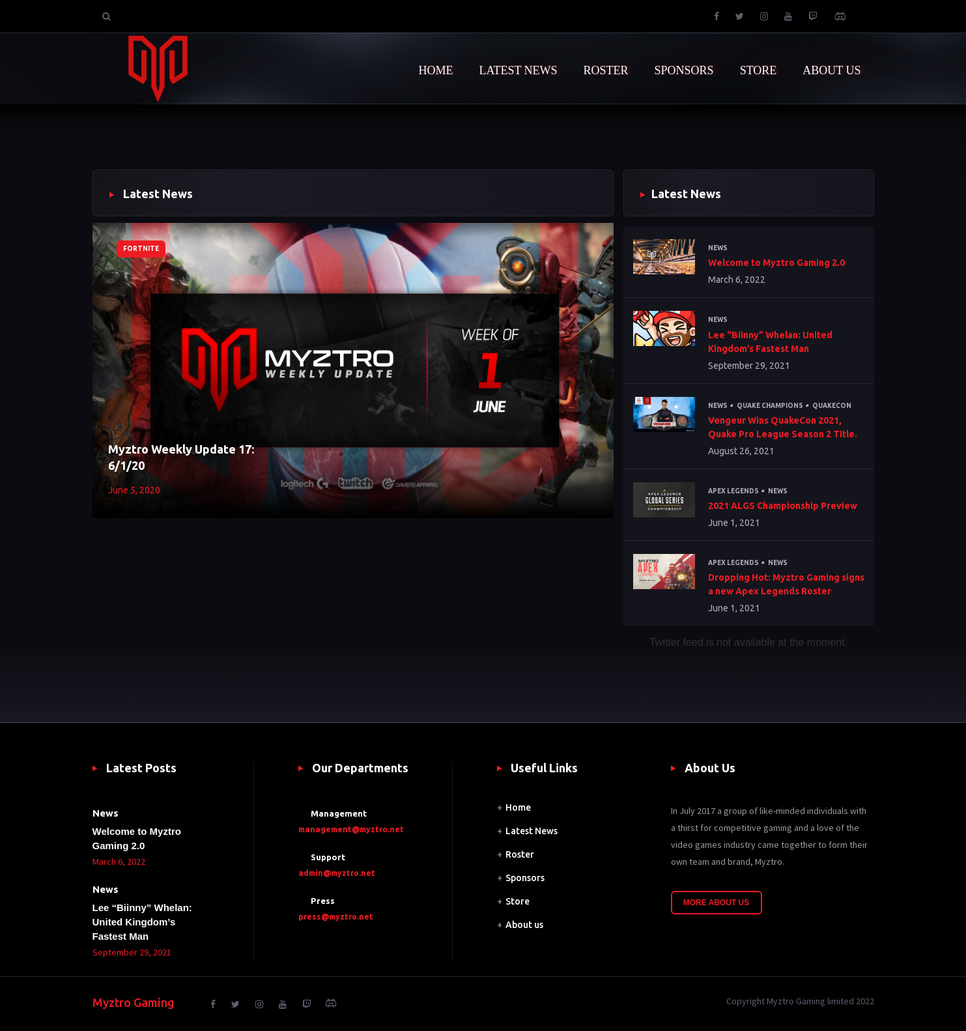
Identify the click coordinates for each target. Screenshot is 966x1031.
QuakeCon (831, 405)
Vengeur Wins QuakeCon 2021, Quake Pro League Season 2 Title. (782, 427)
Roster (519, 854)
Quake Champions (770, 405)
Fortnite (141, 248)
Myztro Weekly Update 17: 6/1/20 (181, 457)
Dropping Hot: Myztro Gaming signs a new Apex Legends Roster (786, 584)
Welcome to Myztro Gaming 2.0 (776, 262)
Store (517, 901)
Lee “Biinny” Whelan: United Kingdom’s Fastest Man (770, 342)
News (718, 248)
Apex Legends (733, 491)
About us (524, 925)
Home (518, 807)
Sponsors (525, 878)
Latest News (531, 831)
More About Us (716, 902)
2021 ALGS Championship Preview (782, 506)
